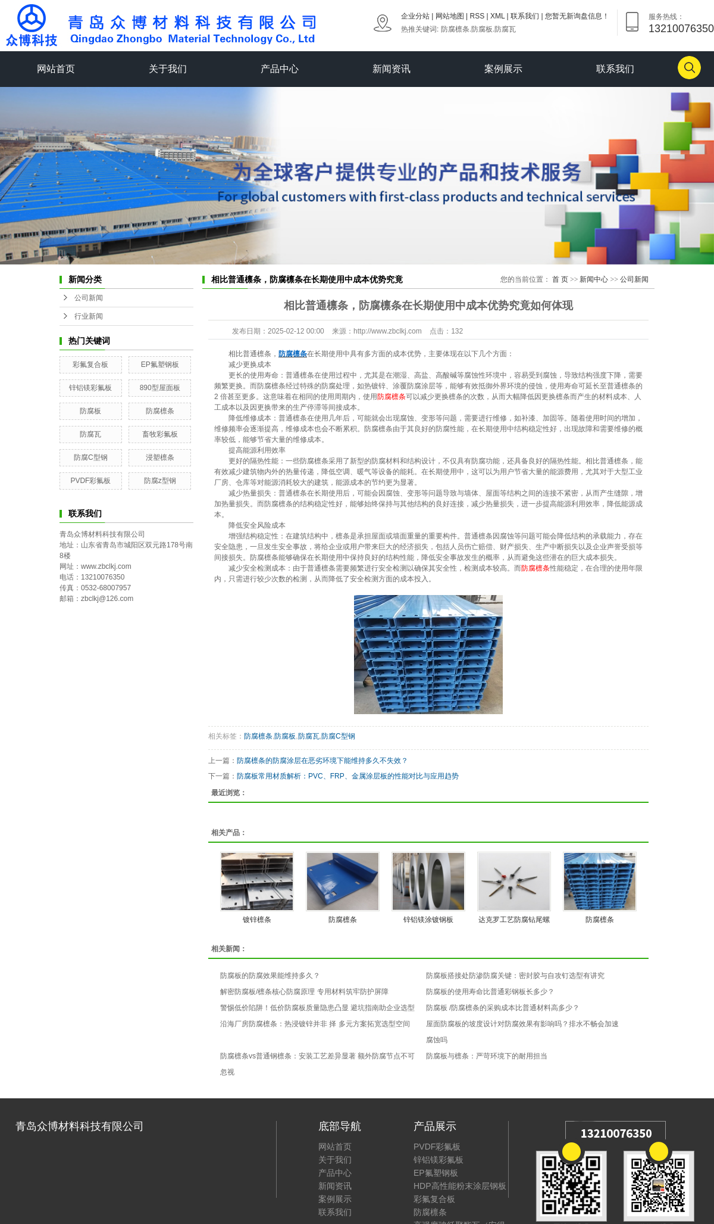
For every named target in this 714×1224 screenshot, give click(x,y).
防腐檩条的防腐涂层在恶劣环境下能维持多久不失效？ (322, 760)
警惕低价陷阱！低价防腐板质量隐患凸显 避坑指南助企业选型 (317, 1008)
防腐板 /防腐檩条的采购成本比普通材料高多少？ (503, 1008)
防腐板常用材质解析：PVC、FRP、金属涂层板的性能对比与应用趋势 (348, 776)
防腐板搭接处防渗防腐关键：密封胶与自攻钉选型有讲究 (515, 975)
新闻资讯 (391, 69)
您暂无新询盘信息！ (577, 16)
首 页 (560, 279)
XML (497, 16)
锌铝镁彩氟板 (90, 388)
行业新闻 (88, 316)
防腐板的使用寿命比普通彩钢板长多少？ (490, 992)
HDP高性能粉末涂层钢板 (460, 1186)
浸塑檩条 (160, 457)
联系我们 (525, 16)
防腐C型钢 (91, 457)
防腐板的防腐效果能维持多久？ (270, 975)
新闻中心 (594, 279)
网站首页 (56, 69)
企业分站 (415, 16)
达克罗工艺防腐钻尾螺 (514, 919)
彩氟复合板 (90, 364)
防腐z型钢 (160, 480)
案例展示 (503, 69)
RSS (477, 16)
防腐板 (482, 29)
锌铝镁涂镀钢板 (428, 919)
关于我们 (168, 69)
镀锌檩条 (257, 919)
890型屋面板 (160, 388)
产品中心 (280, 69)
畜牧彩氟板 (160, 434)
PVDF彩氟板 (90, 480)
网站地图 (450, 16)
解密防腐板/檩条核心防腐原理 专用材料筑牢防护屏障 (304, 992)
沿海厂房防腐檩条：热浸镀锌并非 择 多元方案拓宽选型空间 (315, 1024)
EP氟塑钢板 (160, 364)
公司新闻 (88, 298)
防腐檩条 (455, 29)
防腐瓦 (505, 29)
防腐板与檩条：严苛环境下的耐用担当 (486, 1056)
